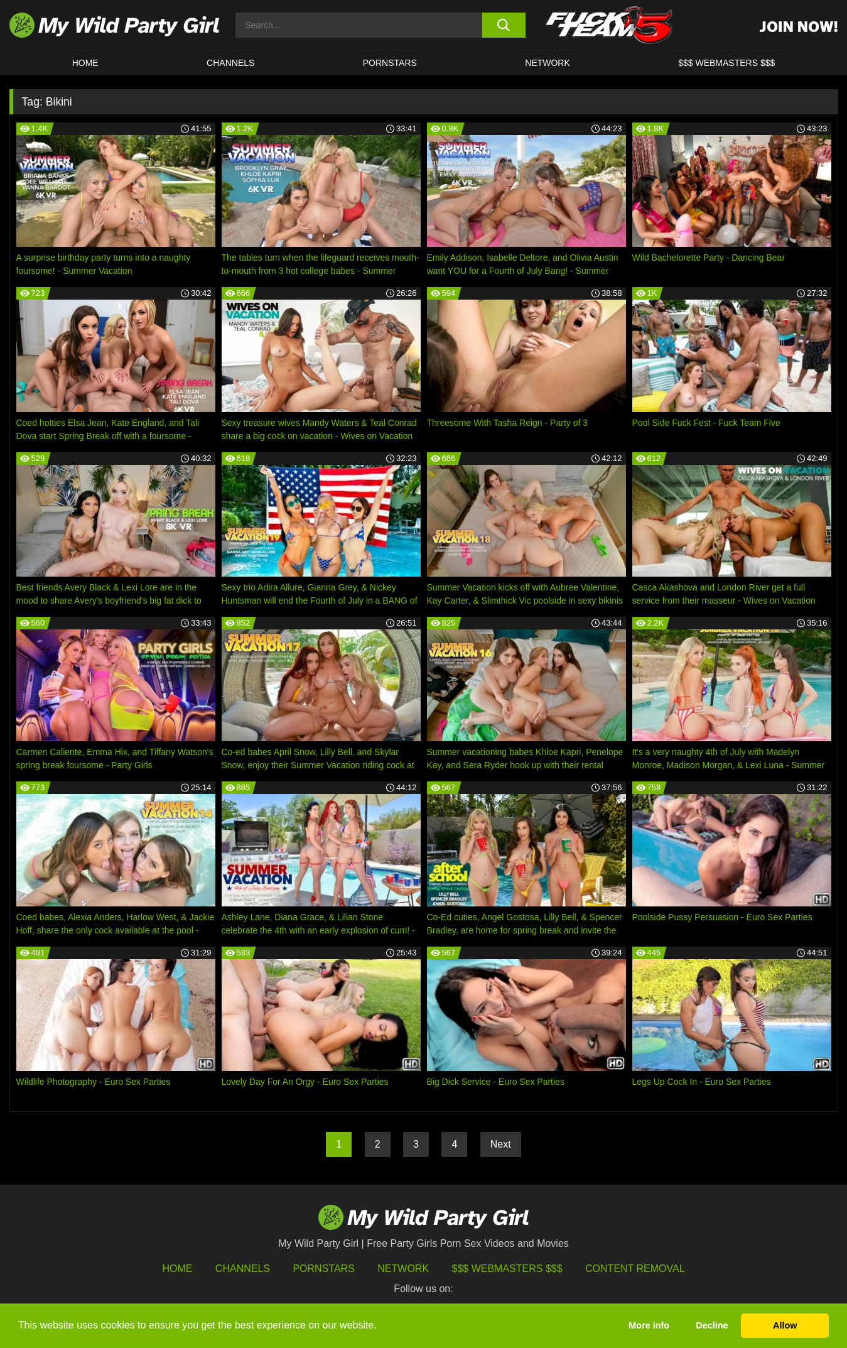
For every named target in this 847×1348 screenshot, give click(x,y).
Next (500, 1144)
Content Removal (635, 1268)
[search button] (504, 25)
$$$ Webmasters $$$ (507, 1268)
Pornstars (390, 63)
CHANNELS (230, 63)
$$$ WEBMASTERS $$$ (726, 63)
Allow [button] (785, 1325)
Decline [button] (712, 1325)
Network (547, 63)
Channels (242, 1268)
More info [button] (649, 1325)
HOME (85, 63)
